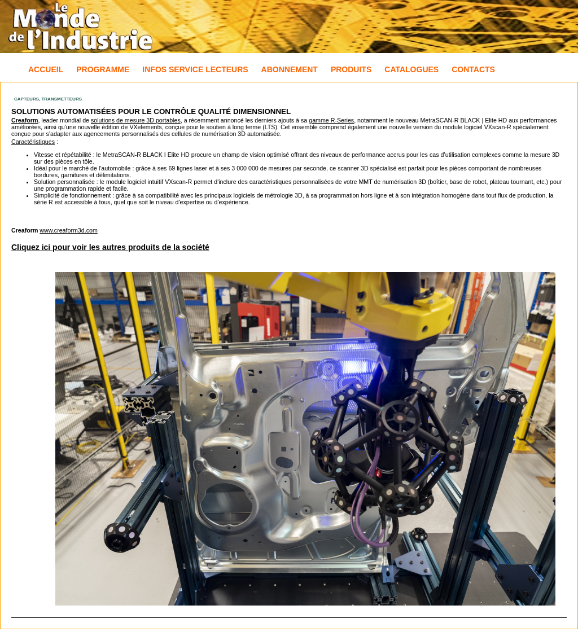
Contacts (473, 69)
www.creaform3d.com (68, 230)
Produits (351, 69)
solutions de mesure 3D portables (136, 120)
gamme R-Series (331, 120)
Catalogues (411, 69)
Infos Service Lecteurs (195, 69)
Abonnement (289, 69)
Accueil (45, 69)
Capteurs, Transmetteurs (48, 99)
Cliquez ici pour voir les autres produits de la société (110, 247)
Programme (102, 69)
